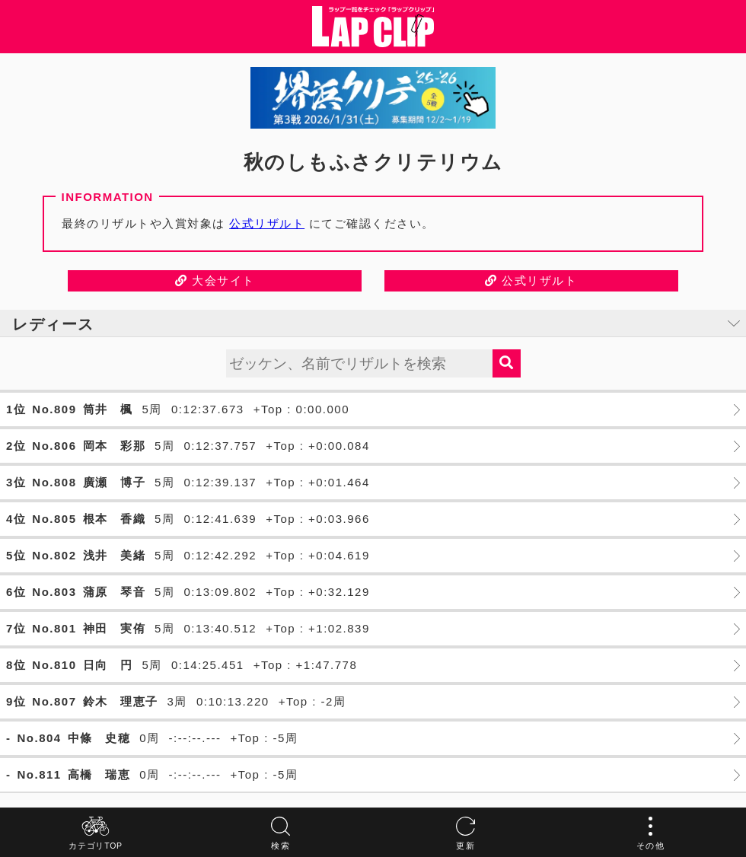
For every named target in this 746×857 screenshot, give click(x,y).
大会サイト (215, 280)
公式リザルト (266, 223)
